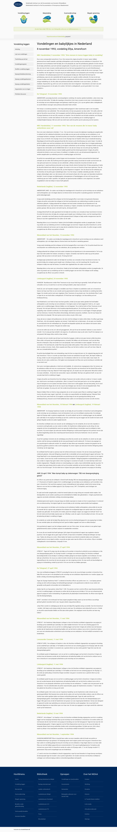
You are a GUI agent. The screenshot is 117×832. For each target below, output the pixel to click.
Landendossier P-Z (43, 809)
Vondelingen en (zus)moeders (70, 779)
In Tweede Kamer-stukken (92, 799)
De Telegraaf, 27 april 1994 (47, 568)
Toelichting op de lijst (21, 59)
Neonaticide (18, 789)
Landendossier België (44, 794)
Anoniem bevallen (20, 816)
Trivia (39, 814)
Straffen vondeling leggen (22, 69)
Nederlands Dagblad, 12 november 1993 (52, 187)
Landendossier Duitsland (45, 799)
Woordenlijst (42, 819)
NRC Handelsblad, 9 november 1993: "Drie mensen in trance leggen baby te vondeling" (70, 55)
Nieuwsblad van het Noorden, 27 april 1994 (53, 547)
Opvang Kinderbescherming (23, 74)
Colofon (87, 814)
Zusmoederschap (20, 794)
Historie (87, 794)
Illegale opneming (20, 799)
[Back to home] (18, 4)
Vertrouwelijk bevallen (21, 811)
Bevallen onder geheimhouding (19, 805)
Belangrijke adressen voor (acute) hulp (69, 795)
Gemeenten (65, 789)
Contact (87, 779)
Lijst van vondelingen (21, 54)
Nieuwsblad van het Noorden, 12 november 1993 (55, 235)
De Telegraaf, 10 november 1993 (49, 94)
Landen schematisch (44, 789)
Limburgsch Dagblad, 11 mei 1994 (50, 664)
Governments (65, 784)
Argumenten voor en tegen (22, 89)
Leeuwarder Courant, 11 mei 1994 (50, 639)
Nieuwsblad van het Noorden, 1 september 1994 (55, 734)
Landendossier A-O (43, 804)
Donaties (87, 789)
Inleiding (17, 49)
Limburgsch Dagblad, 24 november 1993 (52, 279)
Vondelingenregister (21, 64)
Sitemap (87, 819)
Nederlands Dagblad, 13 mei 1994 (50, 713)
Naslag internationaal (44, 784)
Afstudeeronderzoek (90, 809)
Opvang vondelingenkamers (23, 79)
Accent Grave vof (25, 829)
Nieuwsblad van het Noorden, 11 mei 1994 (53, 618)
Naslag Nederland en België (46, 779)
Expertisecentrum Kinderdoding (56, 36)
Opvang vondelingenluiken (22, 84)
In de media (88, 804)
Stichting (87, 784)
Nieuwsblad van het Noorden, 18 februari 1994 (54, 404)
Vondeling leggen (20, 784)
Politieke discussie (20, 94)
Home (17, 779)
